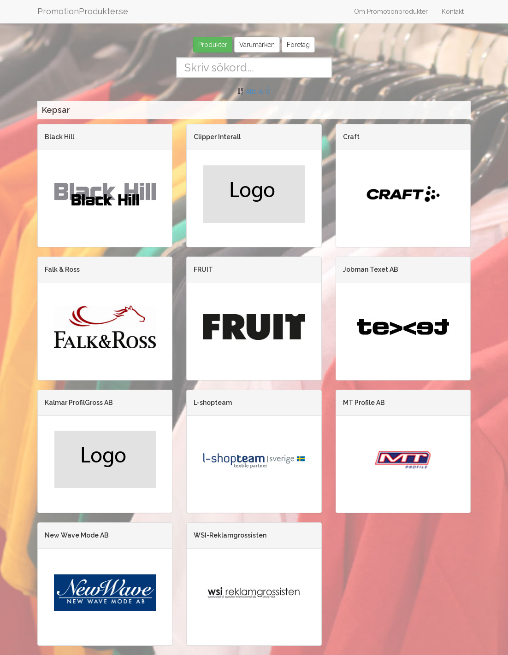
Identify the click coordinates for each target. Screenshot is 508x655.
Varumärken (257, 44)
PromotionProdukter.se (82, 11)
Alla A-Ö (258, 91)
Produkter (212, 44)
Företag (298, 44)
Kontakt (453, 11)
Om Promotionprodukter (391, 11)
